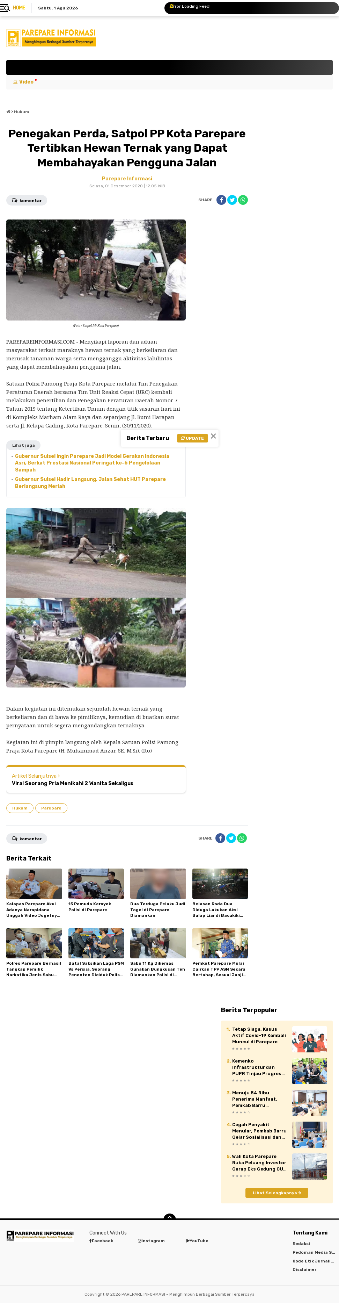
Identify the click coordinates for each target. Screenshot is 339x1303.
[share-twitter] (232, 200)
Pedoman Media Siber (316, 1252)
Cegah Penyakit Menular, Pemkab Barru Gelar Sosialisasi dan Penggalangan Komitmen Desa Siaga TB (259, 1131)
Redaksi (301, 1243)
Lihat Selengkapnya (277, 1192)
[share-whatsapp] (243, 200)
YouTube (197, 1240)
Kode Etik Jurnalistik (316, 1261)
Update (192, 438)
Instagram (151, 1240)
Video (26, 82)
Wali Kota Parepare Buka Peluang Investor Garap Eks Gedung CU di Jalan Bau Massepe (259, 1163)
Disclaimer (304, 1269)
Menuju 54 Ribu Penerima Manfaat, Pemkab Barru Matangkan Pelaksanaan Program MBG (258, 1099)
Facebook (101, 1240)
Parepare (51, 808)
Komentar (27, 200)
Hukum (20, 808)
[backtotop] (169, 1220)
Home (19, 8)
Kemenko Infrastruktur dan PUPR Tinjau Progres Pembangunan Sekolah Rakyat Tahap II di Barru (258, 1067)
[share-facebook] (221, 200)
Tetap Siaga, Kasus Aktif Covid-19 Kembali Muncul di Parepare (259, 1035)
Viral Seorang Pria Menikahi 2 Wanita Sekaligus (72, 783)
